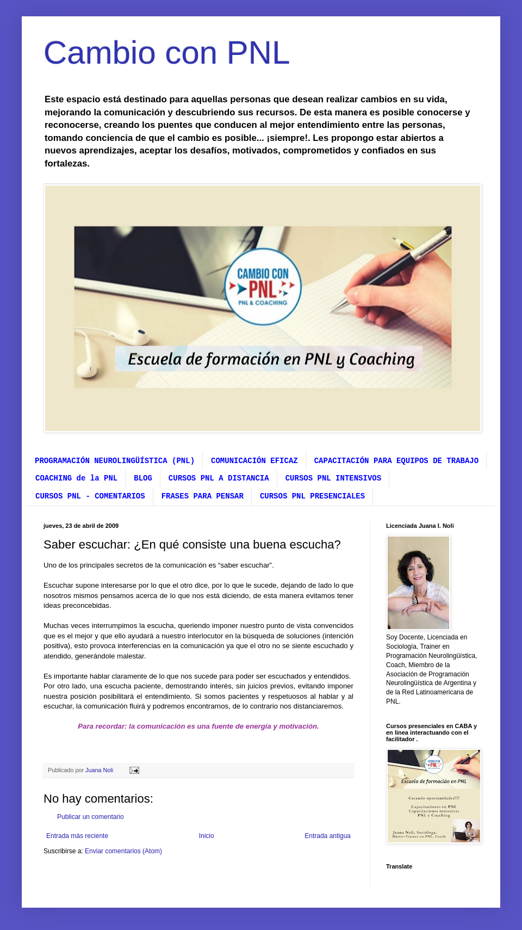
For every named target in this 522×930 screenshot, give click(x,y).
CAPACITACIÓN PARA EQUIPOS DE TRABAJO (396, 461)
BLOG (143, 478)
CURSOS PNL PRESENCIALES (312, 496)
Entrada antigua (327, 836)
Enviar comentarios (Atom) (123, 851)
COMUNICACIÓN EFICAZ (254, 461)
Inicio (206, 836)
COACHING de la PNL (76, 478)
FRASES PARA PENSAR (202, 496)
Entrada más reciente (77, 836)
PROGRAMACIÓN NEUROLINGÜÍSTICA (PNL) (115, 461)
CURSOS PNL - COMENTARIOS (90, 496)
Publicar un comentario (90, 817)
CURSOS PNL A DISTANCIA (219, 478)
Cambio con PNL (167, 52)
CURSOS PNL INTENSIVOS (333, 478)
